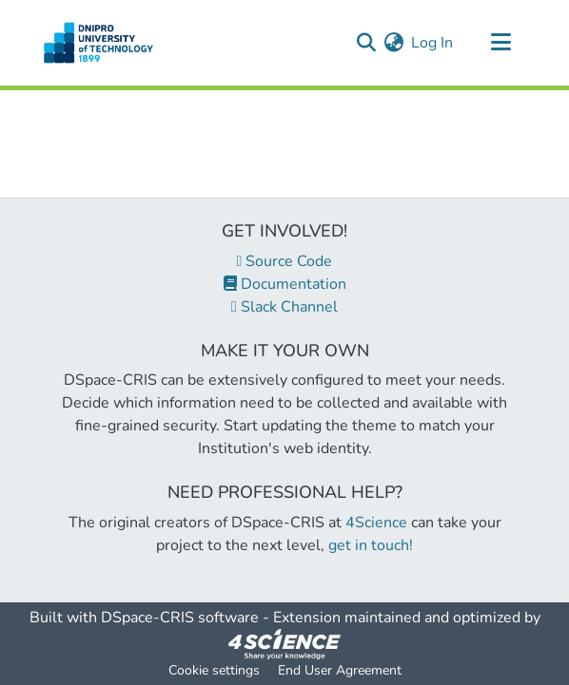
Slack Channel (284, 306)
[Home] (98, 43)
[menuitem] (393, 42)
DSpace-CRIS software (180, 617)
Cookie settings (214, 670)
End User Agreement (340, 670)
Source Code (285, 261)
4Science (376, 522)
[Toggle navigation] (500, 43)
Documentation (285, 284)
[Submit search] (366, 42)
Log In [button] (433, 42)
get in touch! (370, 545)
